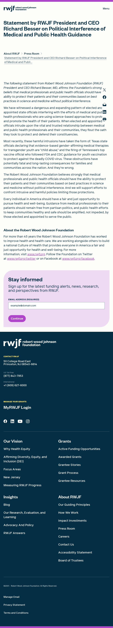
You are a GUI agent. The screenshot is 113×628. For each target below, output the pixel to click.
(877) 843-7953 (13, 375)
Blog (7, 505)
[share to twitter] (106, 90)
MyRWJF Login (17, 407)
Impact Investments (72, 521)
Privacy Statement (14, 605)
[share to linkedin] (106, 112)
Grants (64, 441)
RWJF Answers (14, 533)
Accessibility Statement (75, 552)
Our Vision (13, 441)
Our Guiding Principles (74, 505)
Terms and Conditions (16, 613)
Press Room (66, 529)
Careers (63, 536)
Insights (11, 496)
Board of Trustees (70, 560)
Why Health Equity (17, 449)
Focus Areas (12, 469)
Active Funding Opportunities (79, 449)
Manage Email (11, 597)
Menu (106, 9)
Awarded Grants (69, 457)
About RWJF (69, 496)
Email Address (23, 300)
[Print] (106, 119)
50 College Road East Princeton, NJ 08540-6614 (20, 363)
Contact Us (66, 544)
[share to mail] (106, 104)
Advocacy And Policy (19, 525)
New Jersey (12, 477)
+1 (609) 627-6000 (15, 385)
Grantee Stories (69, 465)
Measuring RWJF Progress (22, 485)
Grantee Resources (71, 481)
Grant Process (68, 473)
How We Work (68, 513)
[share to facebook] (106, 97)
